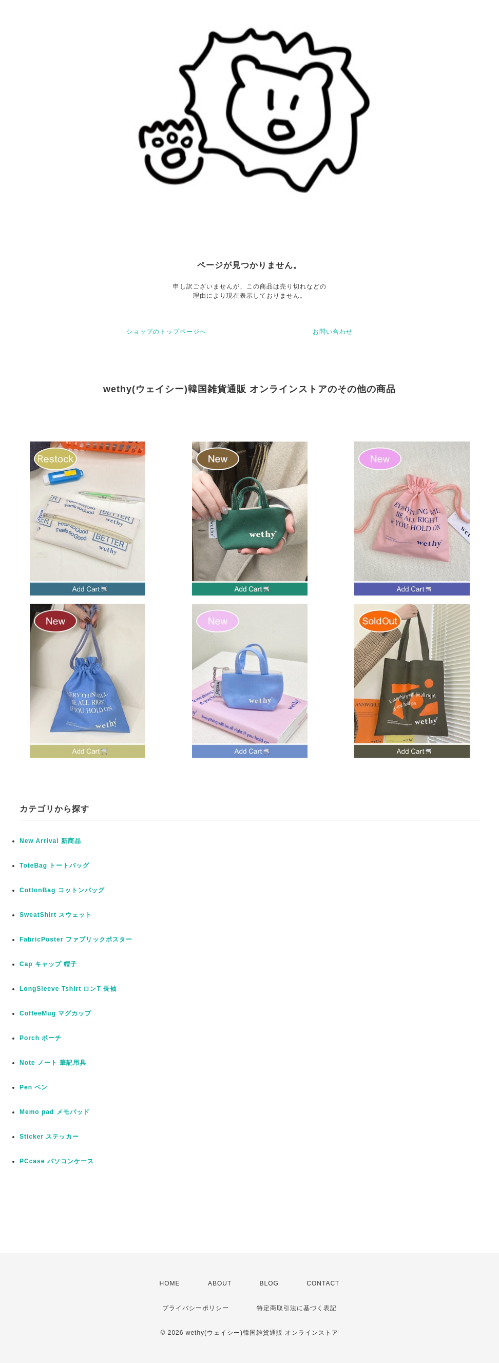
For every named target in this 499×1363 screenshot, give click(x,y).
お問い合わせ (333, 331)
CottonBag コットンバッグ (62, 890)
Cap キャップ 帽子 (48, 964)
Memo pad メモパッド (55, 1112)
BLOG (269, 1283)
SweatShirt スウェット (56, 914)
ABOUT (220, 1283)
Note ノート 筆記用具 (53, 1062)
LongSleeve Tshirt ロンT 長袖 (68, 988)
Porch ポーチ (41, 1038)
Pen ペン (34, 1087)
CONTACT (322, 1283)
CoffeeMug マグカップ (55, 1013)
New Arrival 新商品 (50, 840)
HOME (170, 1283)
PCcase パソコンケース (57, 1161)
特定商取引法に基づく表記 (297, 1308)
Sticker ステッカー (49, 1136)
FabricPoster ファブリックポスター (76, 939)
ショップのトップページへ (166, 331)
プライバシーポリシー (195, 1308)
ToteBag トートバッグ (54, 865)
